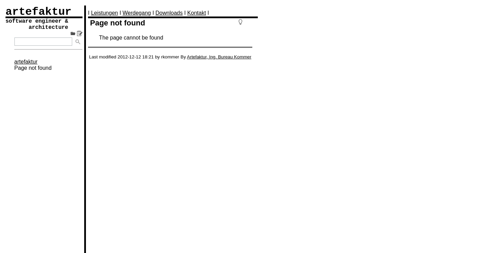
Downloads (169, 13)
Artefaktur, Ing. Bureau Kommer (219, 56)
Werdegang (137, 13)
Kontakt (196, 13)
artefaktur (26, 62)
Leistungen (104, 13)
